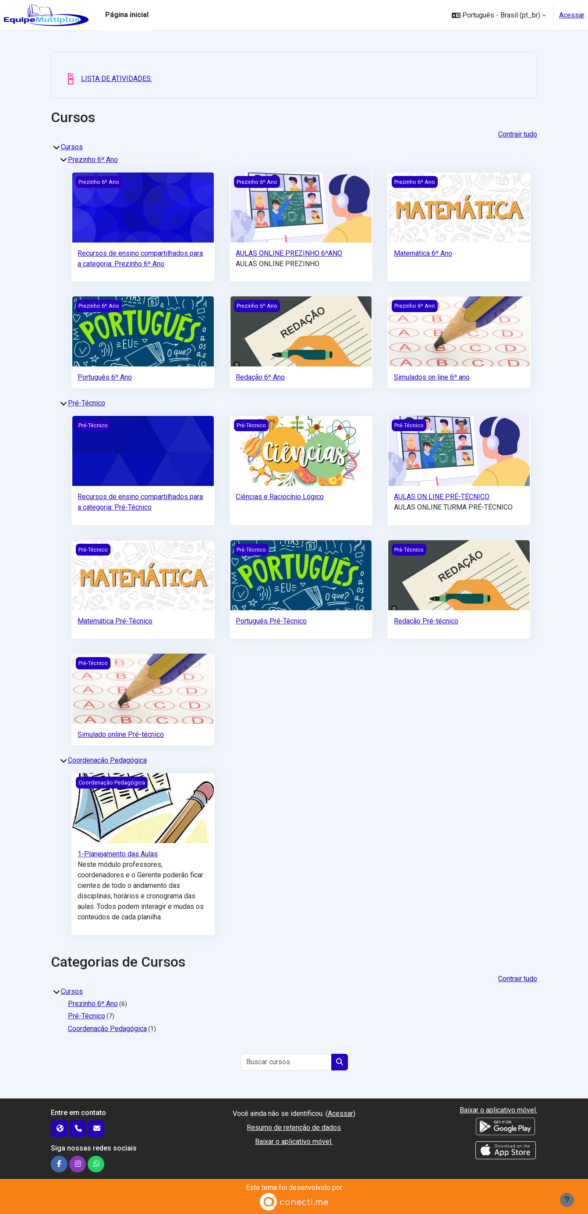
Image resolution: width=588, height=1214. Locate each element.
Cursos (72, 147)
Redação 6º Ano (260, 377)
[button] (499, 15)
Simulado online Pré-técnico (121, 734)
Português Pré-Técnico (271, 621)
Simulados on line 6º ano (432, 377)
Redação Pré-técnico (426, 621)
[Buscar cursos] (286, 1062)
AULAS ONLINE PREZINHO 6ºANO (289, 253)
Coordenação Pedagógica (107, 760)
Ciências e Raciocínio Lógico (280, 497)
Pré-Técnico (86, 403)
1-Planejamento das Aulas (118, 854)
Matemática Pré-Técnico (115, 621)
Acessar (571, 15)
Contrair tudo (517, 134)
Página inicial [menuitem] (127, 15)
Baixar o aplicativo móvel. (294, 1141)
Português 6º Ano (105, 377)
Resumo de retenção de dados (294, 1127)
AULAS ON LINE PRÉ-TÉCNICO (441, 497)
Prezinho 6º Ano (93, 159)
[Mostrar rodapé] (567, 1200)
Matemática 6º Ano (423, 253)
